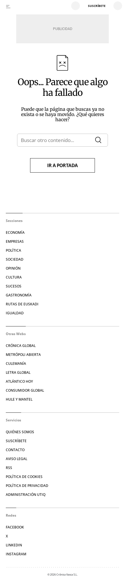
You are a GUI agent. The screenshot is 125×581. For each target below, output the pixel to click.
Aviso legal (16, 458)
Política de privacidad (27, 485)
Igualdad (15, 313)
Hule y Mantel (19, 399)
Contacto (15, 449)
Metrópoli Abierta (23, 354)
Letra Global (18, 372)
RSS (9, 467)
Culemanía (16, 363)
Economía (15, 232)
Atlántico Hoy (19, 381)
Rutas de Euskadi (22, 304)
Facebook (15, 527)
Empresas (15, 241)
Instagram (16, 554)
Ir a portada (62, 165)
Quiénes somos (20, 431)
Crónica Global (21, 345)
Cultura (14, 277)
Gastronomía (19, 295)
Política (13, 250)
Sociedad (14, 259)
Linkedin (14, 545)
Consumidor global (25, 390)
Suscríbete (16, 440)
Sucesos (13, 286)
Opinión (13, 268)
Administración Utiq (25, 494)
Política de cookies (24, 476)
